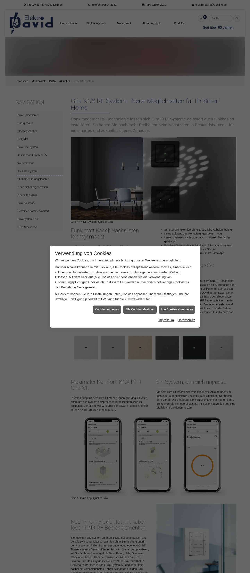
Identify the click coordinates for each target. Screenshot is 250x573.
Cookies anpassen (107, 309)
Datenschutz (186, 320)
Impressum (166, 320)
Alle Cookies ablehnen (139, 309)
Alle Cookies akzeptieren (177, 309)
